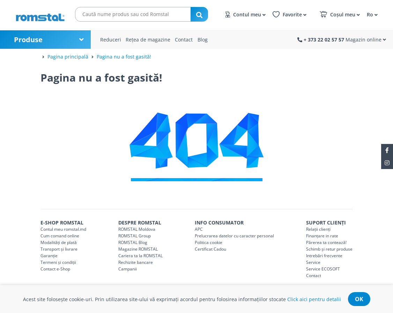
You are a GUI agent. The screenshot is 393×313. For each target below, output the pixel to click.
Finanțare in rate (322, 236)
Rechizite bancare (135, 262)
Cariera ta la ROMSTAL (140, 256)
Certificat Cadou (210, 249)
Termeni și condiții (58, 262)
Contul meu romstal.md (63, 229)
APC (199, 229)
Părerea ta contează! (326, 242)
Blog (203, 39)
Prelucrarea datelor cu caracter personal (234, 236)
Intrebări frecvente (324, 256)
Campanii (127, 269)
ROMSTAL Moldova (136, 229)
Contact (184, 39)
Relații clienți (318, 229)
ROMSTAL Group (134, 236)
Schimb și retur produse (329, 249)
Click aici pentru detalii (314, 299)
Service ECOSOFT (323, 269)
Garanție (49, 256)
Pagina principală (67, 56)
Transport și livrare (58, 249)
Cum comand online (59, 236)
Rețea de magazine (148, 39)
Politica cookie (208, 242)
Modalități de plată (58, 242)
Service (313, 262)
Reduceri (110, 39)
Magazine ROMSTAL (138, 249)
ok (359, 299)
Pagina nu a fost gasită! (124, 56)
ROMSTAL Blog (132, 242)
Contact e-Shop (55, 269)
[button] (371, 14)
